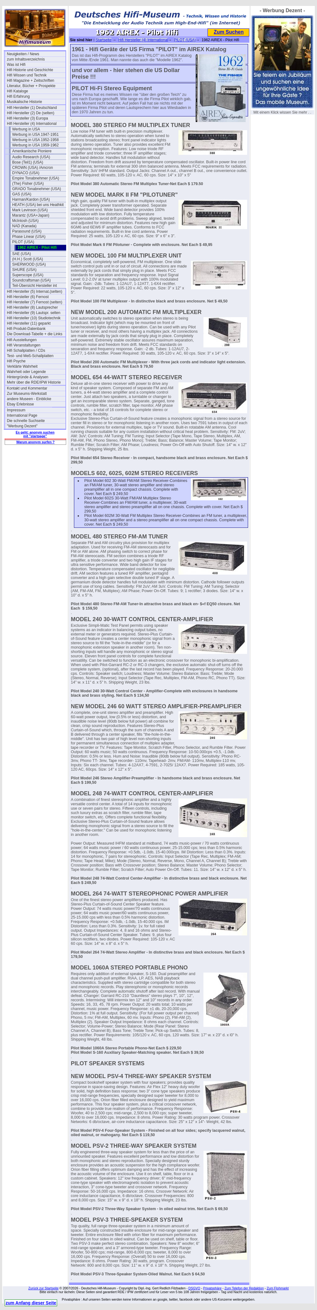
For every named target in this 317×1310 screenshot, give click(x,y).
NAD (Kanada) (24, 226)
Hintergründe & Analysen (27, 377)
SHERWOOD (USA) (29, 264)
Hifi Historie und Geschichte (30, 70)
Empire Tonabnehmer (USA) (35, 178)
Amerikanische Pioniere (31, 151)
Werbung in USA (26, 129)
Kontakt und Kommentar (27, 388)
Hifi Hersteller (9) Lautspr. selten (33, 313)
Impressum (16, 410)
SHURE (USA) (24, 269)
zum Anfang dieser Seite (31, 1302)
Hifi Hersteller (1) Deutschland (32, 107)
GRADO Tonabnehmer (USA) (36, 189)
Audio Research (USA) (31, 157)
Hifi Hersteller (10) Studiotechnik (34, 318)
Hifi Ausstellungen (22, 340)
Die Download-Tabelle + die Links (34, 334)
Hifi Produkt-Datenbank (26, 328)
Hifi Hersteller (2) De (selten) (30, 113)
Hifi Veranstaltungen (23, 345)
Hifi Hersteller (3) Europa (27, 118)
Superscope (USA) (27, 275)
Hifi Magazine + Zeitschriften (30, 80)
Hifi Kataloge (17, 91)
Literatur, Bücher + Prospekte (31, 86)
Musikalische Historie (24, 102)
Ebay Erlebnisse (20, 404)
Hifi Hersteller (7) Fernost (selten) (34, 302)
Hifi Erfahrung (18, 96)
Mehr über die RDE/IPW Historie (34, 382)
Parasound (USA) (26, 231)
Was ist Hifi (16, 64)
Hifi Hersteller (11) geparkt (29, 323)
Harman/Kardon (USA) (31, 199)
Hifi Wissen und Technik (26, 75)
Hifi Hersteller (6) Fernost (28, 297)
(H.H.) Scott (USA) (27, 259)
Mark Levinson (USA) (30, 210)
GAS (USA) (21, 194)
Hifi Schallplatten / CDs (26, 350)
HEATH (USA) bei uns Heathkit (38, 205)
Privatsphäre (212, 1288)
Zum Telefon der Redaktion (244, 1288)
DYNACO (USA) (25, 173)
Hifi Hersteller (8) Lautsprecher (32, 307)
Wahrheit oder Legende (26, 372)
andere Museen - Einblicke (29, 399)
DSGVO (194, 1288)
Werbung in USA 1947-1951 (35, 134)
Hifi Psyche (16, 361)
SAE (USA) (21, 254)
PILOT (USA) (23, 242)
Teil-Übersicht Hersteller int (34, 285)
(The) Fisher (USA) (28, 183)
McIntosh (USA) (25, 220)
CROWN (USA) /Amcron (32, 167)
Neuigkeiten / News (23, 54)
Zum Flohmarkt (278, 1288)
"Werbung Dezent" (22, 426)
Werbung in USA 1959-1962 (35, 145)
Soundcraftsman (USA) (31, 280)
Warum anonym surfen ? (35, 442)
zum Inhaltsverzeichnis (26, 59)
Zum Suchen (229, 32)
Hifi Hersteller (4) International (31, 123)
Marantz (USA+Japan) (30, 215)
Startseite (103, 40)
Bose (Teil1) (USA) (27, 162)
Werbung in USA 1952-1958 (35, 140)
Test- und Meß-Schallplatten (30, 356)
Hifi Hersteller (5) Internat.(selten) (34, 291)
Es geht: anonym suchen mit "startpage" (35, 434)
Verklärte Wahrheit (22, 366)
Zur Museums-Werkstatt (27, 393)
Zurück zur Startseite (43, 1288)
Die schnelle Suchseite (26, 421)
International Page (22, 415)
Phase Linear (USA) (29, 236)
